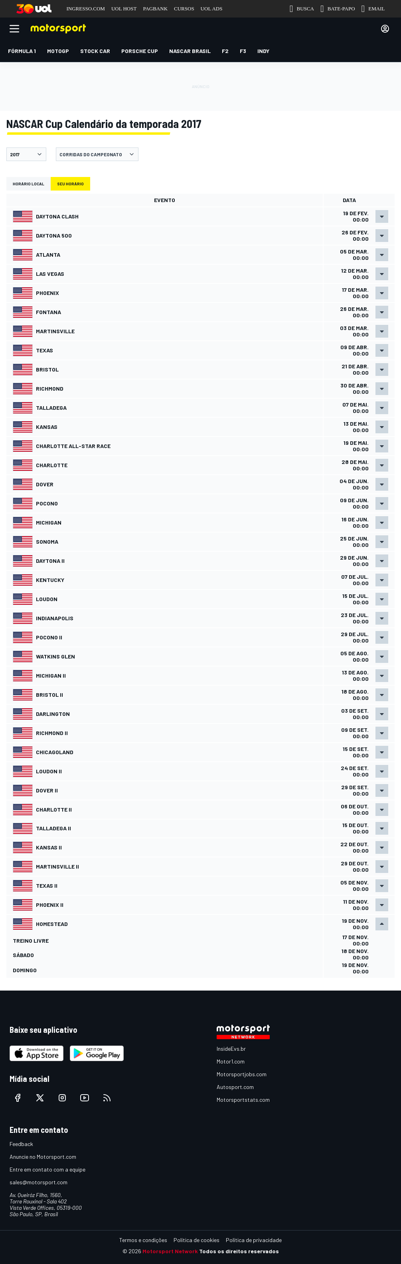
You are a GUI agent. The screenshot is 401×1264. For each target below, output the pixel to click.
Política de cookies (196, 1239)
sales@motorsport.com (38, 1182)
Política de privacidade (254, 1239)
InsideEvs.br (231, 1048)
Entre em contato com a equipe (47, 1169)
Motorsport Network (170, 1251)
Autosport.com (235, 1086)
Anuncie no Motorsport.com (43, 1156)
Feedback (21, 1143)
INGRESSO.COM (86, 9)
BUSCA (302, 9)
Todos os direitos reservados (239, 1251)
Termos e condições (143, 1239)
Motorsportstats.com (243, 1099)
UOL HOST (123, 9)
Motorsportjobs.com (242, 1074)
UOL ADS (212, 9)
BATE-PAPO (337, 9)
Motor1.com (231, 1061)
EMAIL (373, 9)
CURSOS (184, 9)
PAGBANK (155, 9)
